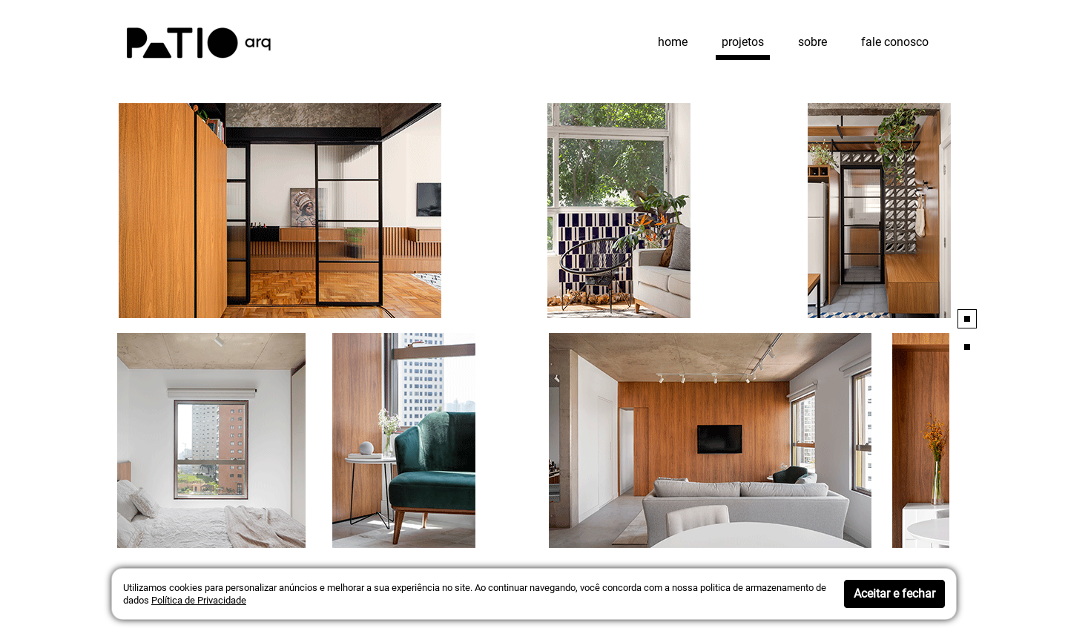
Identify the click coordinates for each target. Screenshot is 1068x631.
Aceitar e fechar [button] (894, 594)
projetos (743, 42)
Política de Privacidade (198, 600)
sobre (812, 42)
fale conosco (895, 42)
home (673, 42)
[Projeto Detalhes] (534, 210)
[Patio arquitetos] (199, 41)
